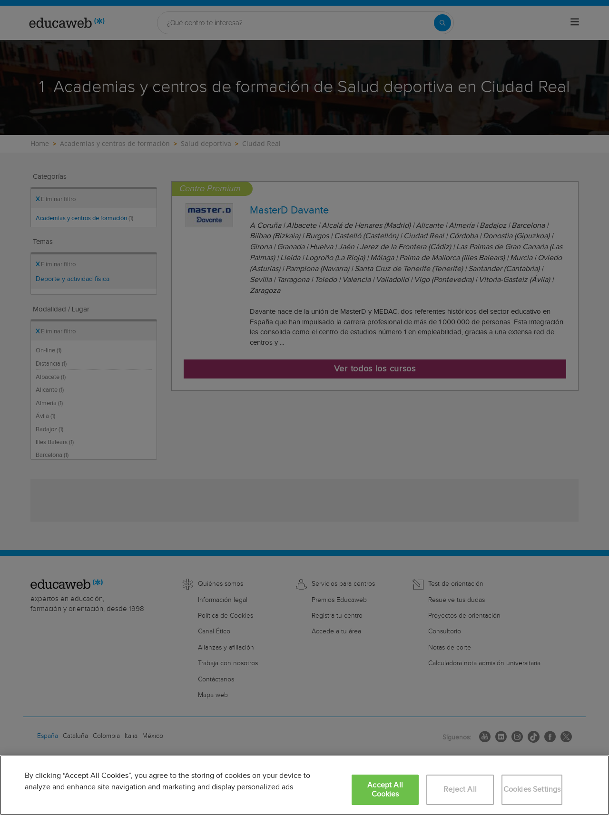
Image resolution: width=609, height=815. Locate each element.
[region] (304, 785)
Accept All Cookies (385, 790)
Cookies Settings (532, 789)
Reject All (460, 789)
